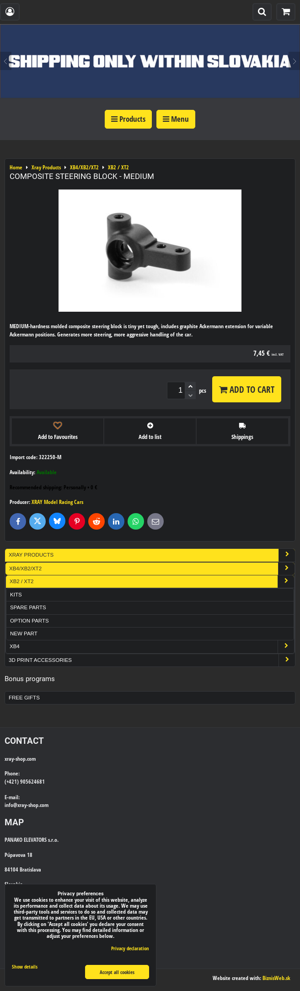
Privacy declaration (130, 948)
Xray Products (152, 555)
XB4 (152, 646)
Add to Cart (246, 389)
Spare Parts (28, 607)
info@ (11, 804)
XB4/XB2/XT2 (152, 569)
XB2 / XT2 (152, 581)
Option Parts (29, 620)
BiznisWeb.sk (276, 978)
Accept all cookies (117, 972)
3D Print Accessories (152, 660)
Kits (16, 594)
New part (24, 633)
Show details (25, 966)
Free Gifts (24, 697)
